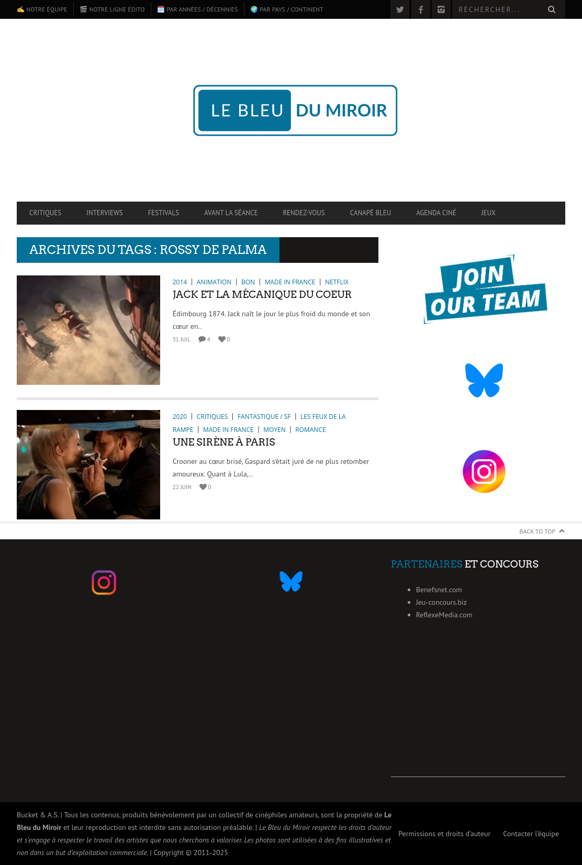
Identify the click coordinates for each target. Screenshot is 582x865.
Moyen (274, 429)
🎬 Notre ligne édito (112, 9)
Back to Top (538, 531)
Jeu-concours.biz (441, 602)
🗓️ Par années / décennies (197, 9)
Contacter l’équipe (531, 833)
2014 (180, 282)
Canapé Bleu (370, 212)
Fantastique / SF (264, 416)
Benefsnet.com (439, 589)
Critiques (45, 212)
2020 (180, 416)
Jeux (489, 212)
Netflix (337, 282)
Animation (214, 282)
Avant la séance (231, 212)
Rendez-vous (303, 212)
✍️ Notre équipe (42, 9)
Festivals (164, 212)
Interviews (104, 212)
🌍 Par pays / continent (286, 9)
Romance (310, 429)
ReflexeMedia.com (444, 614)
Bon (248, 282)
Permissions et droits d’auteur (444, 833)
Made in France (290, 282)
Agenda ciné (436, 212)
